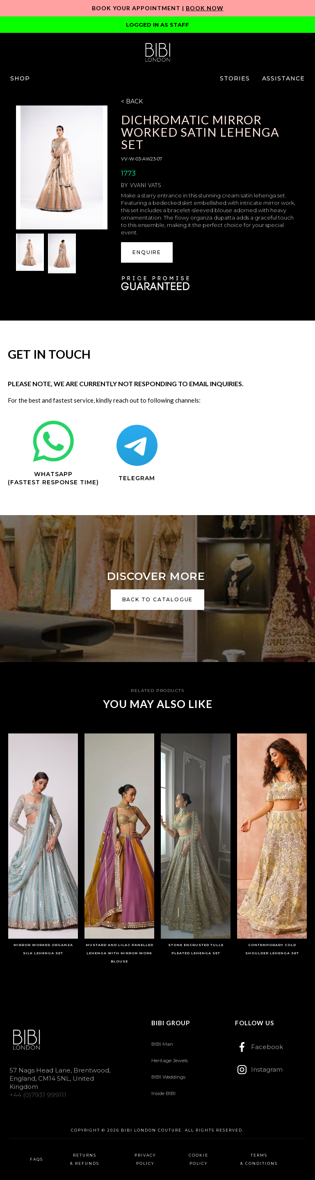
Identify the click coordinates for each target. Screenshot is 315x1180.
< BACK (132, 101)
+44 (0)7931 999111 (37, 1095)
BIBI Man (162, 1044)
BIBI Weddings (168, 1077)
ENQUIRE (146, 252)
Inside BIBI (163, 1093)
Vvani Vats (145, 185)
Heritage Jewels (169, 1060)
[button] (20, 78)
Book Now (205, 8)
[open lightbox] (61, 167)
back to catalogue (157, 599)
